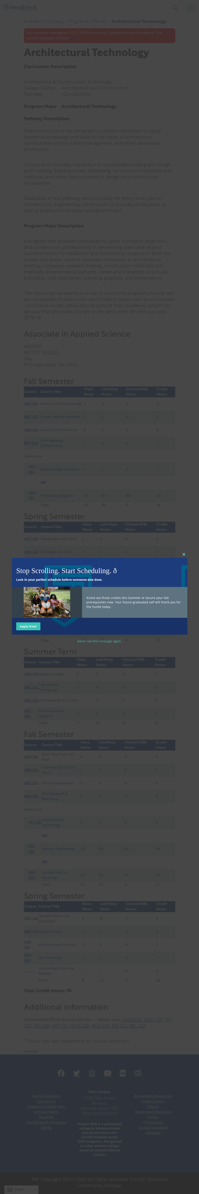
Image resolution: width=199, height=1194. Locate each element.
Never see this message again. (99, 641)
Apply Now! (28, 626)
